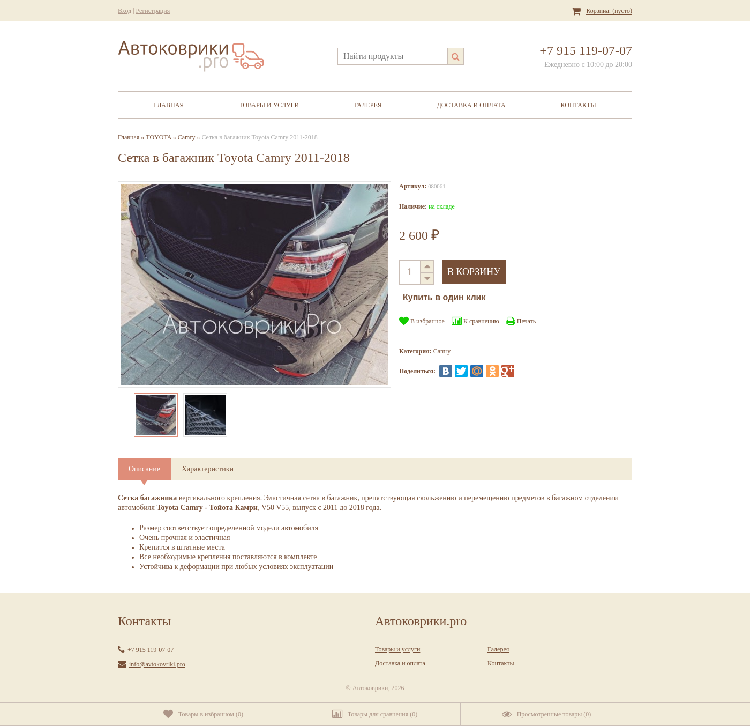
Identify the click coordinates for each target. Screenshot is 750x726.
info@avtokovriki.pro (157, 664)
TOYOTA (158, 137)
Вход (124, 10)
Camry (187, 137)
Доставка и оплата (471, 105)
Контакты (578, 105)
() (203, 714)
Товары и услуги (269, 105)
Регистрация (153, 10)
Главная (169, 105)
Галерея (368, 105)
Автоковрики (370, 688)
